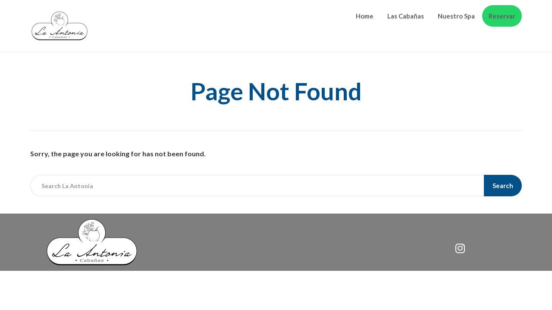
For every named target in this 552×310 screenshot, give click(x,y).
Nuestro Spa (456, 16)
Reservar (502, 16)
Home (364, 16)
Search (502, 185)
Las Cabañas (405, 16)
